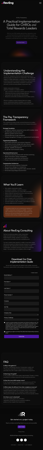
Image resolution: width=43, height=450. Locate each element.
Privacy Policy (21, 431)
